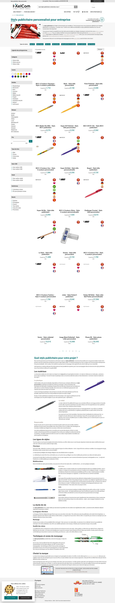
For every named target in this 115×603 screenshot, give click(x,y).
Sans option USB (16, 169)
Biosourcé (14, 87)
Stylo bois (47, 44)
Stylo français (91, 44)
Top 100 (76, 12)
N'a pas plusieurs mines (18, 191)
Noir (24, 76)
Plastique (14, 99)
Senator (13, 126)
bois (65, 34)
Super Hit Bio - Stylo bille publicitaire (45, 211)
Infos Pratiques (96, 12)
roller (97, 33)
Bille (13, 152)
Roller (13, 158)
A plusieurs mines (17, 189)
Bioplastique (15, 86)
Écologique (15, 202)
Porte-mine (15, 156)
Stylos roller (15, 64)
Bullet (12, 115)
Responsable (38, 422)
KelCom (85, 12)
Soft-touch (15, 104)
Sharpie (13, 128)
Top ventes (15, 206)
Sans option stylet (17, 180)
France (14, 204)
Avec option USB (16, 167)
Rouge (27, 74)
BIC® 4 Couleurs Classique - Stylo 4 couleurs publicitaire (45, 84)
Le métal (61, 400)
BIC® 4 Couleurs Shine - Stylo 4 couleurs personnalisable (69, 211)
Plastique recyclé (16, 100)
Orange (21, 74)
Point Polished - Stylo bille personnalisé (93, 84)
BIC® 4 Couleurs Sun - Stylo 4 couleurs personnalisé (45, 169)
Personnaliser (25, 597)
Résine (14, 102)
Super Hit (49, 33)
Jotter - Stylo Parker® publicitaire (69, 296)
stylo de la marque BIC (93, 556)
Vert (18, 76)
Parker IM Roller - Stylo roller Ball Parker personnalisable (93, 296)
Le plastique (38, 380)
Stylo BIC (32, 44)
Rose (24, 74)
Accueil (13, 15)
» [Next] (79, 351)
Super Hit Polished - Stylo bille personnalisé (69, 126)
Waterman (14, 130)
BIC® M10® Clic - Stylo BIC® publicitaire (93, 126)
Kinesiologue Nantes (40, 592)
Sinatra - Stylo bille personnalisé (69, 253)
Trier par (100, 49)
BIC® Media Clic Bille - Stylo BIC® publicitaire (45, 126)
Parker (13, 124)
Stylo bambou (55, 44)
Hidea (12, 119)
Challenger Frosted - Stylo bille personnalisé (93, 211)
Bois (13, 89)
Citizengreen (14, 117)
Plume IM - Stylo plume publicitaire (93, 338)
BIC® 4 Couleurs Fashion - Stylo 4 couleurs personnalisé (45, 296)
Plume (13, 154)
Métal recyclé (15, 95)
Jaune (18, 74)
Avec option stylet (17, 178)
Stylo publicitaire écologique (68, 44)
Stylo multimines (82, 44)
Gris (21, 76)
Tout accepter (11, 597)
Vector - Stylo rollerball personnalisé (45, 338)
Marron (15, 76)
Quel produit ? (17, 11)
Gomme (14, 91)
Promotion (15, 209)
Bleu (13, 76)
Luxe (12, 120)
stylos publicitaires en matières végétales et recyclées (62, 36)
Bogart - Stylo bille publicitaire (93, 169)
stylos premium (92, 33)
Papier (13, 97)
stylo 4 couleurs (99, 31)
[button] (47, 579)
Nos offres (67, 11)
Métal (13, 93)
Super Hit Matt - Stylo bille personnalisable (69, 169)
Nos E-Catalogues (39, 597)
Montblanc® (14, 122)
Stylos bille (15, 60)
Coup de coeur (16, 208)
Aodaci (13, 113)
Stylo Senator (40, 44)
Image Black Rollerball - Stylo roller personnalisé (69, 338)
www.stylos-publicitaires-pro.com (76, 571)
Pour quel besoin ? (29, 11)
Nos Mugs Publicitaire (40, 591)
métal (67, 34)
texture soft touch (74, 34)
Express (14, 200)
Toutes (27, 76)
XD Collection (15, 131)
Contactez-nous (97, 1)
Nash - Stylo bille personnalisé (69, 84)
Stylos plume (15, 62)
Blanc (13, 74)
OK (30, 141)
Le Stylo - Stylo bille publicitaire (45, 253)
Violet (29, 74)
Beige (15, 74)
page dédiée (77, 38)
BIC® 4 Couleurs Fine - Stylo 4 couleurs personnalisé (93, 253)
